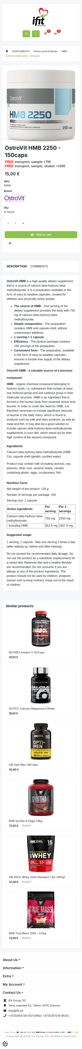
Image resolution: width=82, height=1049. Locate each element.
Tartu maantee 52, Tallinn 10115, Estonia (34, 1005)
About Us (10, 960)
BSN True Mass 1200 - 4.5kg (27, 933)
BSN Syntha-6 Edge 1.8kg (25, 821)
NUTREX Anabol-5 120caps (27, 652)
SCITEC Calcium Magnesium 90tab (32, 708)
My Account (12, 984)
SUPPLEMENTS (21, 51)
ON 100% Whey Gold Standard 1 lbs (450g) (37, 877)
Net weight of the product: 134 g (28, 488)
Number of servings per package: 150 (31, 494)
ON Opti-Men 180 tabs (23, 764)
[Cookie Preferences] (5, 1044)
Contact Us (12, 992)
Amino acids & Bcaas (46, 51)
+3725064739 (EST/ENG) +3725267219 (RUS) (38, 1015)
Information (12, 968)
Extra (7, 976)
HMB (64, 51)
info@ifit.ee (15, 1010)
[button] (8, 105)
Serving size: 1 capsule (22, 500)
